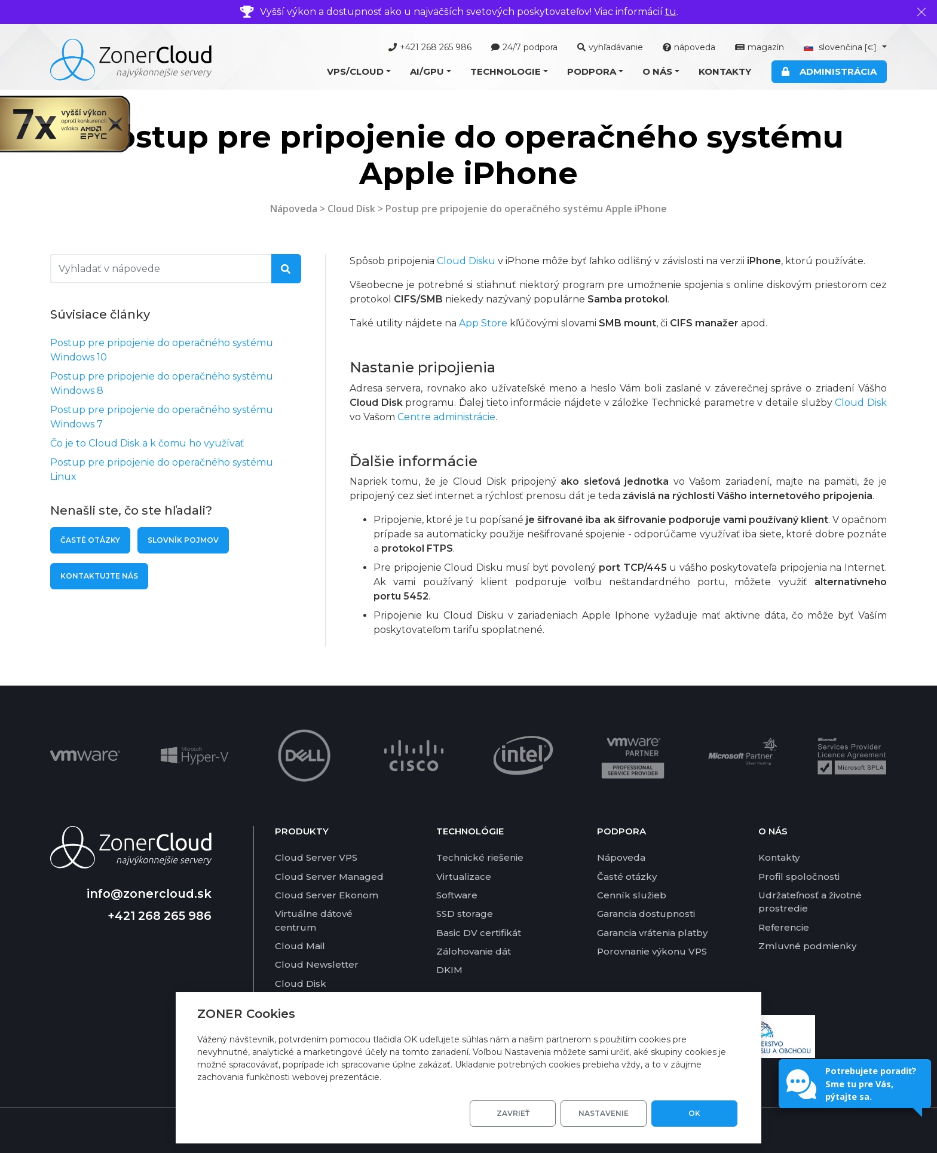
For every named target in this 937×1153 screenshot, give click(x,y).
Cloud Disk (351, 208)
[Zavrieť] (921, 12)
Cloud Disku (466, 261)
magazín (759, 47)
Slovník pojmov (183, 540)
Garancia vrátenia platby (652, 932)
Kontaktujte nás (99, 575)
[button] (358, 72)
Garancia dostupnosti (646, 913)
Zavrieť (513, 1113)
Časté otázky (90, 540)
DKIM (449, 969)
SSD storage (464, 913)
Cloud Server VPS (316, 857)
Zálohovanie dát (473, 951)
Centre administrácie (446, 417)
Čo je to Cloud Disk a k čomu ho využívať (147, 443)
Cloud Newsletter (317, 964)
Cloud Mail (300, 946)
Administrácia (829, 71)
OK (694, 1113)
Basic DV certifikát (478, 932)
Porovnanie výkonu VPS (652, 951)
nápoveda (689, 47)
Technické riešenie (479, 857)
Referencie (783, 927)
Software (456, 895)
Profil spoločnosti (799, 876)
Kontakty (725, 71)
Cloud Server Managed (329, 876)
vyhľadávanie (610, 47)
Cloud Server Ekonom (326, 895)
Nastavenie (603, 1113)
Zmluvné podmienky (807, 946)
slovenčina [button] (841, 47)
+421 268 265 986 (429, 47)
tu (670, 11)
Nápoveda (293, 208)
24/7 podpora (524, 47)
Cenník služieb (631, 895)
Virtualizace (463, 876)
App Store (483, 323)
